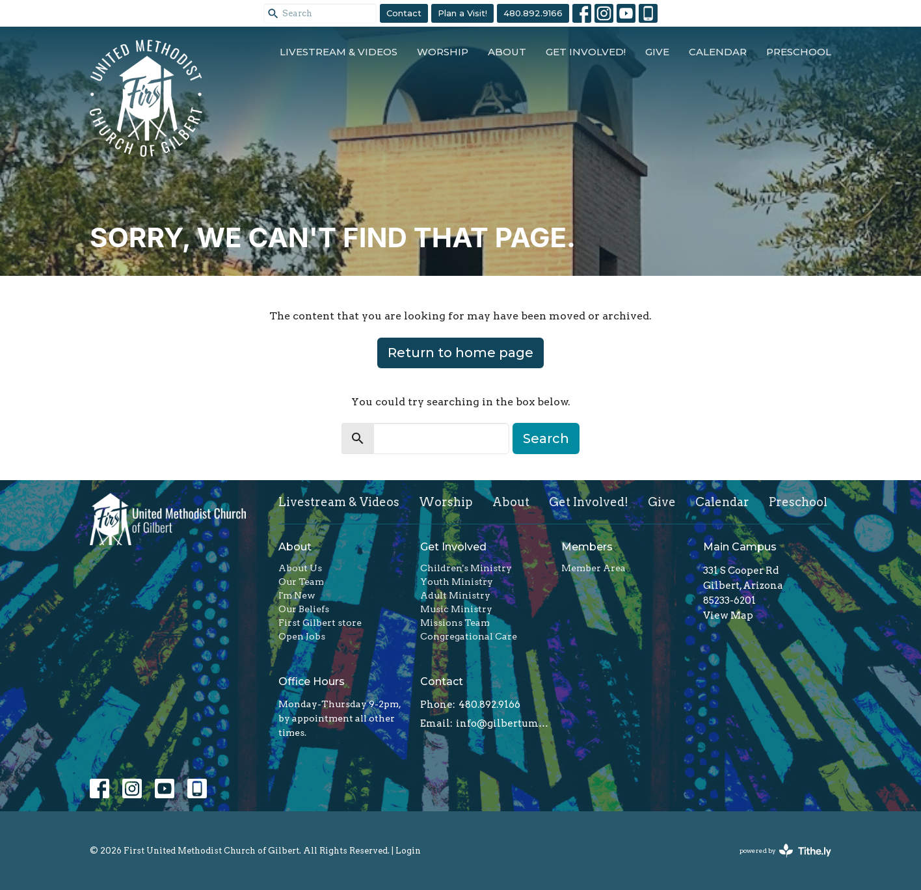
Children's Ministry (466, 568)
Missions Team (455, 622)
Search (546, 438)
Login (408, 851)
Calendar (718, 52)
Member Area (593, 568)
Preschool (798, 52)
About (507, 52)
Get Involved (453, 547)
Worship (442, 52)
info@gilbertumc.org (502, 723)
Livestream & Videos (338, 52)
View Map (728, 615)
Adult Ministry (455, 595)
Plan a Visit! (462, 13)
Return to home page (460, 352)
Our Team (301, 581)
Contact (403, 13)
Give (657, 52)
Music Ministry (456, 609)
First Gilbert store (320, 622)
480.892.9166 (533, 13)
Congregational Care (468, 636)
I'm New (296, 595)
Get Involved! (586, 52)
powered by (785, 850)
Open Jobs (301, 636)
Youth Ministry (456, 581)
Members (587, 547)
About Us (300, 568)
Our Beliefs (303, 609)
